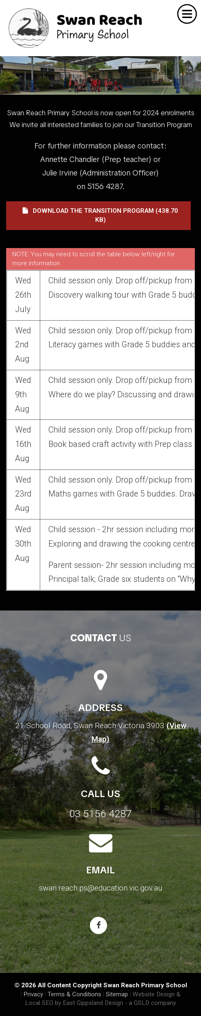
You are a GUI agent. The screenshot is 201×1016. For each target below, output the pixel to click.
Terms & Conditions (74, 994)
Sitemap (117, 994)
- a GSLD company (150, 1003)
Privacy (33, 994)
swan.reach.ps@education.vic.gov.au (100, 888)
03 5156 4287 (100, 814)
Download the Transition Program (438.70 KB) (100, 215)
